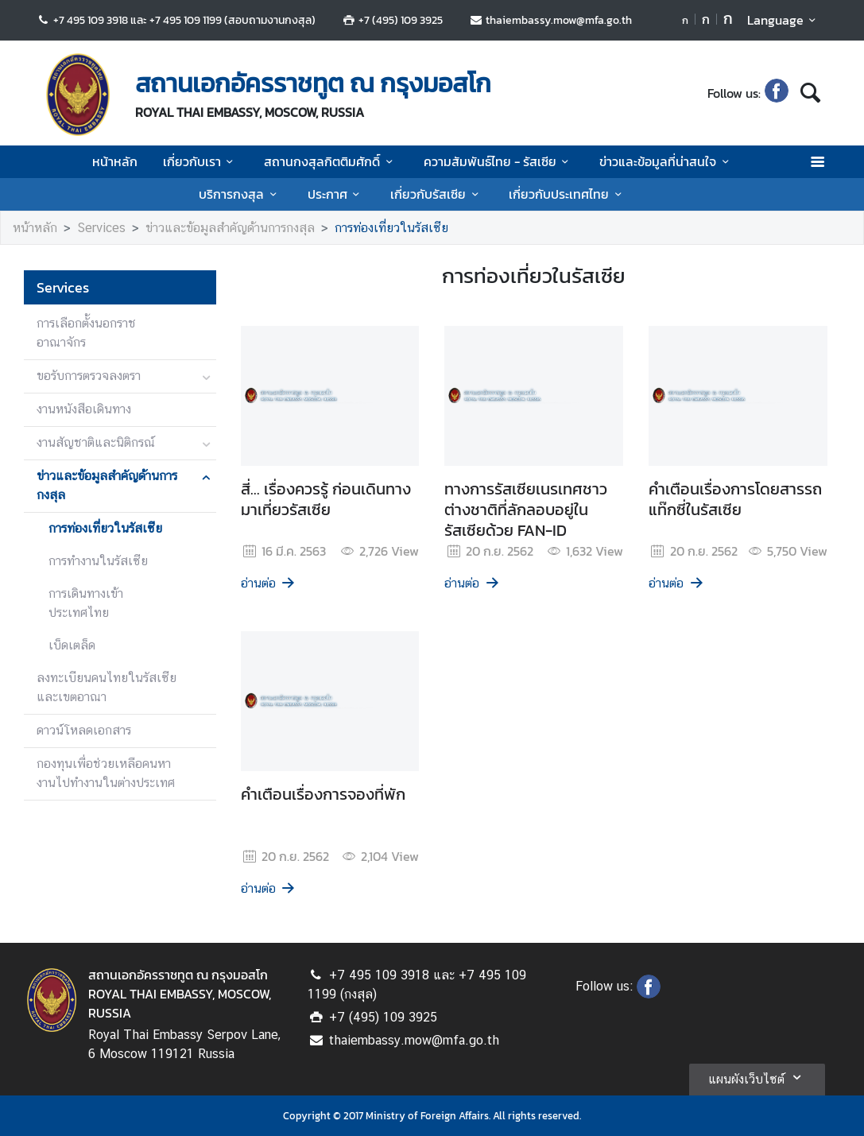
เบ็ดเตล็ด (71, 645)
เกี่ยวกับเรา (200, 161)
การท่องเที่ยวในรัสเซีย (391, 227)
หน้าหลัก (115, 161)
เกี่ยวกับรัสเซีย (436, 194)
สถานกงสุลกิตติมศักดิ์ (330, 161)
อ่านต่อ (269, 583)
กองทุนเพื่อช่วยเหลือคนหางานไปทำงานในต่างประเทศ (106, 773)
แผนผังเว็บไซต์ (757, 1077)
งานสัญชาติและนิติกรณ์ (96, 442)
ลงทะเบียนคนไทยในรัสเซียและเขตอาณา (106, 687)
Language (784, 19)
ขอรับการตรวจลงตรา (89, 375)
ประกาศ (336, 194)
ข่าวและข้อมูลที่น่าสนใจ (666, 161)
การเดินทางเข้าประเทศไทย (85, 603)
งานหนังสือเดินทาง (84, 409)
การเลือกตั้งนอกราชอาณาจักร (86, 333)
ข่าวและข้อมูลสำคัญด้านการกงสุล (230, 227)
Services (101, 227)
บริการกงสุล (240, 194)
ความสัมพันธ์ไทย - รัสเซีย (499, 161)
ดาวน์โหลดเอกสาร (84, 730)
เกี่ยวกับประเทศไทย (567, 194)
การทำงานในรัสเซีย (98, 560)
